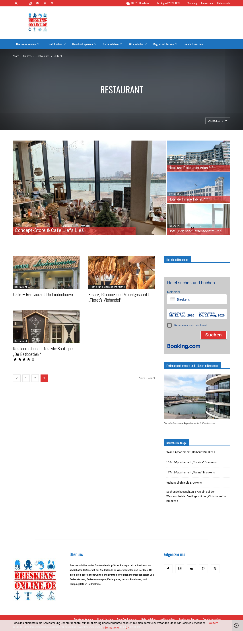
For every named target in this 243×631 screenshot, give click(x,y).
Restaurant (42, 56)
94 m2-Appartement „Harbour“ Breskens (190, 452)
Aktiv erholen (137, 44)
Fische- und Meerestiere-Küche (107, 286)
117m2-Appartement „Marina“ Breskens (190, 472)
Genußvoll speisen (84, 44)
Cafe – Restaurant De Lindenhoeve (43, 294)
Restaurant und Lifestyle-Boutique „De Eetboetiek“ (43, 351)
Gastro (27, 56)
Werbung (192, 3)
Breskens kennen (27, 44)
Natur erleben (112, 44)
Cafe (17, 224)
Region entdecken (165, 44)
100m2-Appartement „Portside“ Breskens (191, 462)
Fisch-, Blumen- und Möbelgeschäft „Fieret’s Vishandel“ (118, 297)
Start (16, 56)
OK (127, 627)
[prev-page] (17, 378)
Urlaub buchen (56, 44)
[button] (16, 3)
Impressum (207, 3)
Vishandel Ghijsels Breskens (184, 482)
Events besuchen (193, 44)
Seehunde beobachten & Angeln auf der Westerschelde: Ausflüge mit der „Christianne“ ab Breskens (196, 496)
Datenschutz (223, 3)
